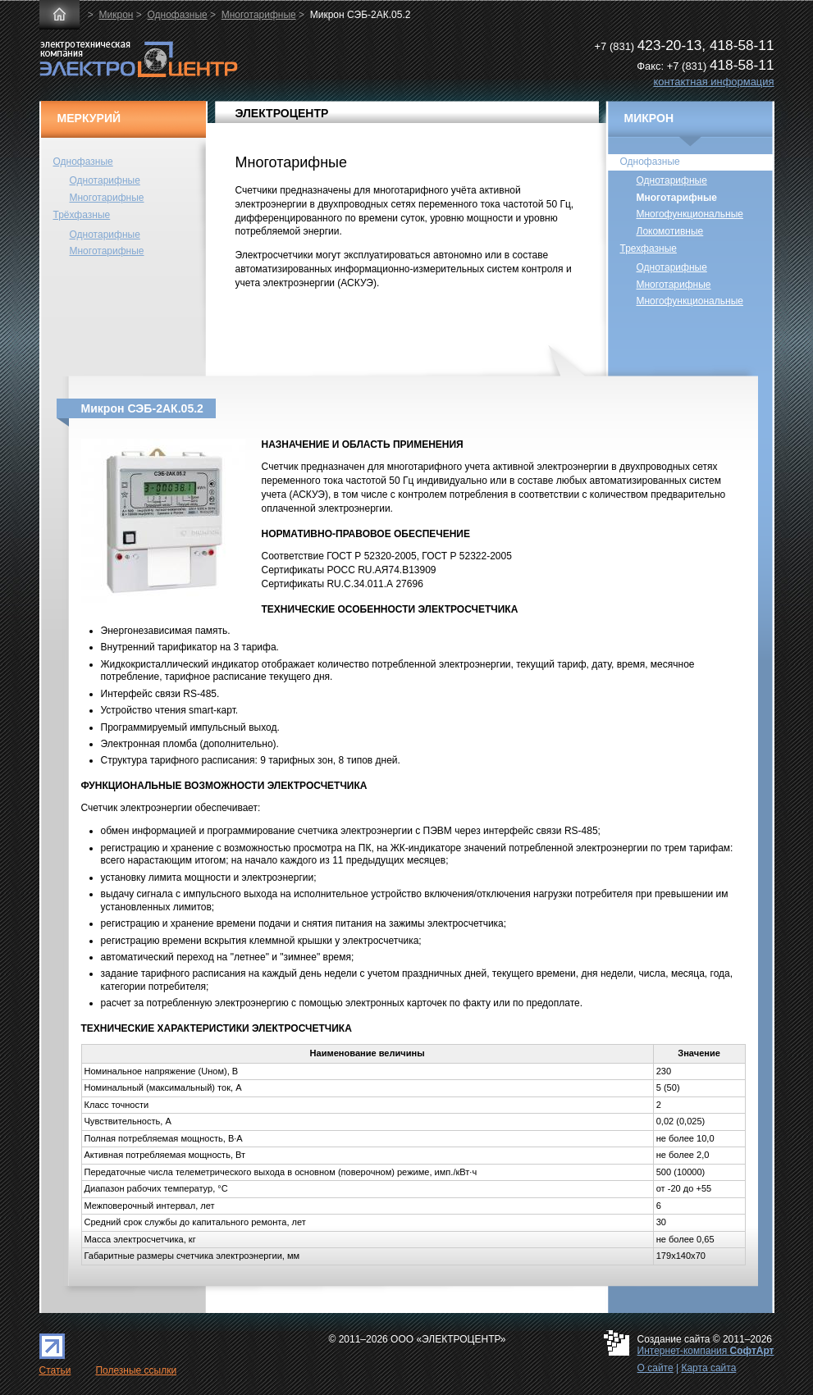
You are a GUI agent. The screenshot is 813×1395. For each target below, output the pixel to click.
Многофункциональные (690, 214)
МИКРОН (649, 118)
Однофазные (177, 15)
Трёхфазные (82, 215)
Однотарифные (105, 180)
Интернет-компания (705, 1350)
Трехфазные (648, 248)
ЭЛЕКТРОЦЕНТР (282, 113)
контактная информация (713, 81)
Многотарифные (259, 15)
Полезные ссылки (135, 1370)
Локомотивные (670, 231)
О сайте (655, 1368)
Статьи (55, 1370)
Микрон (116, 15)
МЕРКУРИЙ (89, 118)
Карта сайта (708, 1368)
